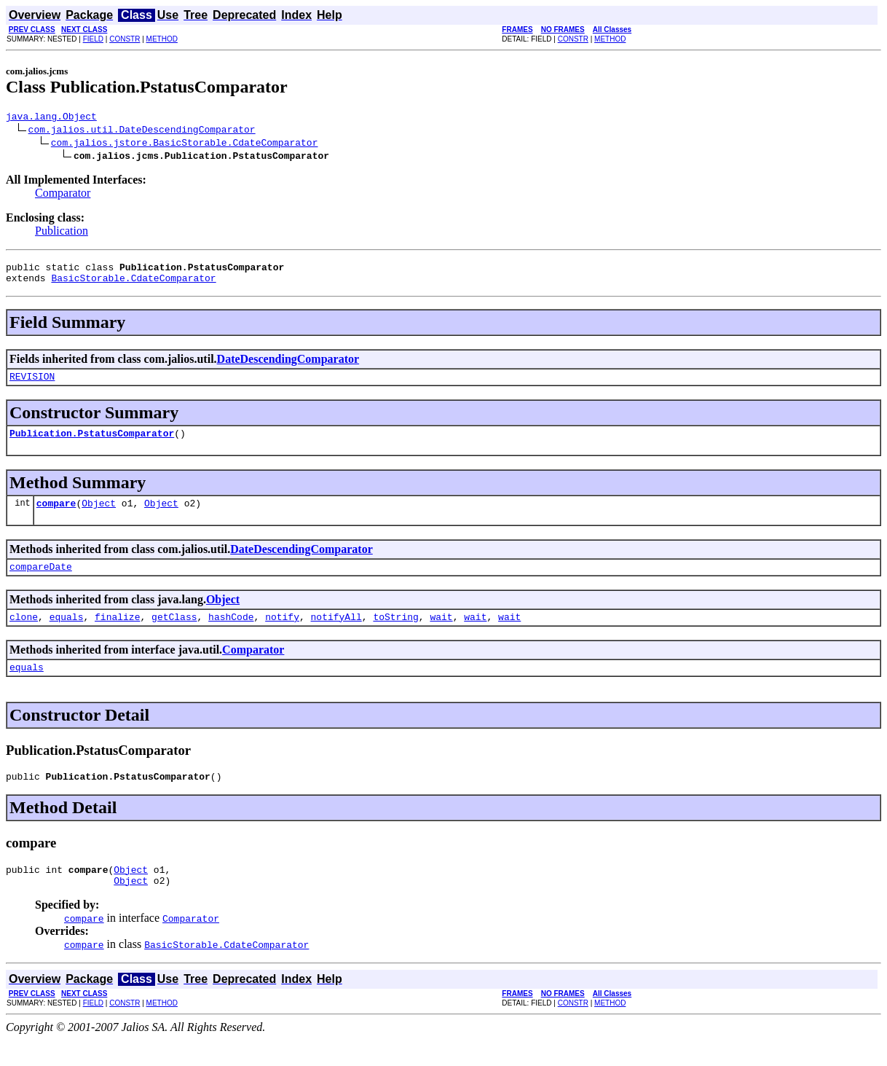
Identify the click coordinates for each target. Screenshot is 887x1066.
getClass (174, 633)
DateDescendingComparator (288, 365)
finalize (117, 633)
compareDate (40, 581)
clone (23, 633)
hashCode (230, 633)
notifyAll (336, 633)
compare (56, 515)
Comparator (62, 195)
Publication (61, 233)
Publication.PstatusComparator (91, 443)
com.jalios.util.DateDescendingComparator (142, 131)
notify (282, 633)
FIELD (93, 39)
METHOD (162, 39)
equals (67, 633)
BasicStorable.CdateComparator (133, 284)
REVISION (32, 384)
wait (441, 633)
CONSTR (124, 39)
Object (99, 515)
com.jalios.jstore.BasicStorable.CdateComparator (184, 144)
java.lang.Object (51, 118)
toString (395, 633)
